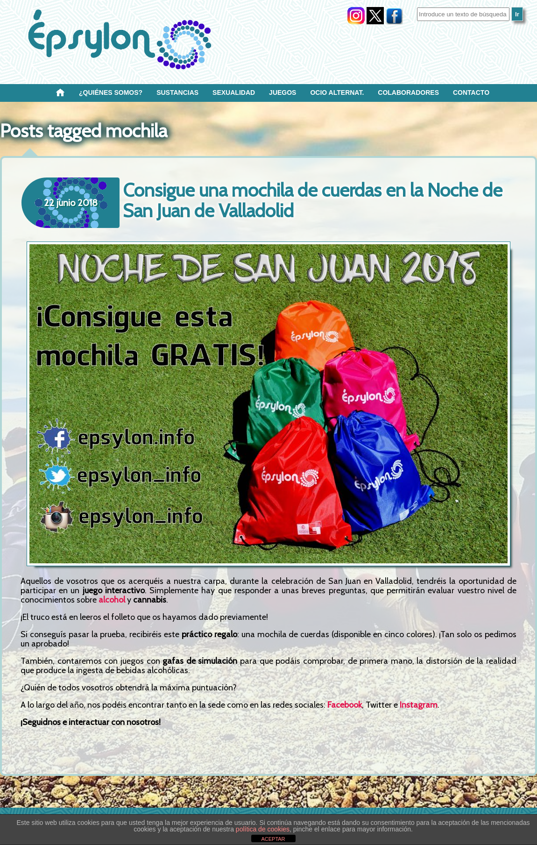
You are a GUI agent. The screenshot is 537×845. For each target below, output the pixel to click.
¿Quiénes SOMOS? (110, 92)
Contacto (471, 92)
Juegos (282, 92)
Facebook (344, 705)
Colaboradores (408, 92)
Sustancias (177, 92)
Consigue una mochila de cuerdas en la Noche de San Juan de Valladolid (312, 200)
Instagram (419, 705)
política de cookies (263, 829)
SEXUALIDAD (233, 92)
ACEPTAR (273, 839)
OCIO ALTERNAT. (337, 92)
